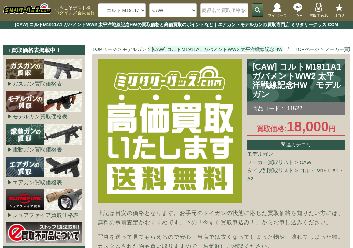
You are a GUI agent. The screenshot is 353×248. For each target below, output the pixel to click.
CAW (305, 162)
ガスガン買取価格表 (37, 84)
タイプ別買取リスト (270, 170)
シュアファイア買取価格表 (45, 215)
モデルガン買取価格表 (40, 117)
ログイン (64, 13)
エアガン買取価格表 (37, 182)
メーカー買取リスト (270, 162)
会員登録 (86, 13)
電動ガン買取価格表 (37, 150)
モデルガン (260, 154)
